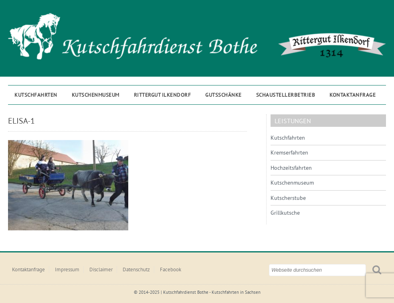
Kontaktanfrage (352, 95)
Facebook (170, 269)
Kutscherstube (288, 197)
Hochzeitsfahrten (291, 167)
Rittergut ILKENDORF (162, 95)
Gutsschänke (223, 95)
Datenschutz (136, 269)
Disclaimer (101, 269)
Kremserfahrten (289, 152)
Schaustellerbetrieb (285, 95)
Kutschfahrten (35, 95)
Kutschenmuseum (95, 95)
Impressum (67, 269)
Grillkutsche (285, 212)
